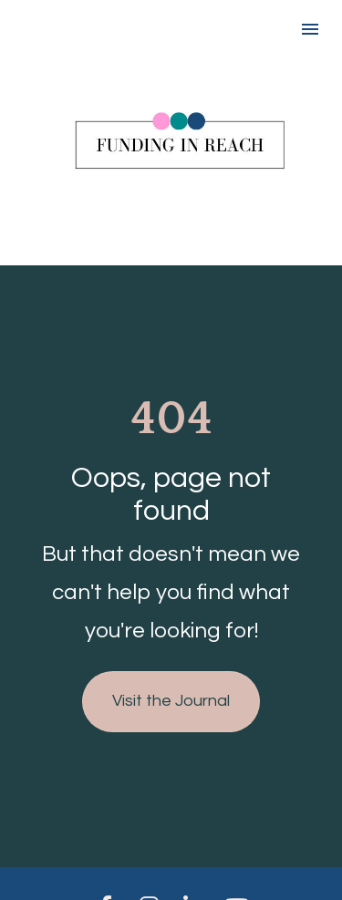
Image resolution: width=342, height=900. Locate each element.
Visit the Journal (171, 692)
